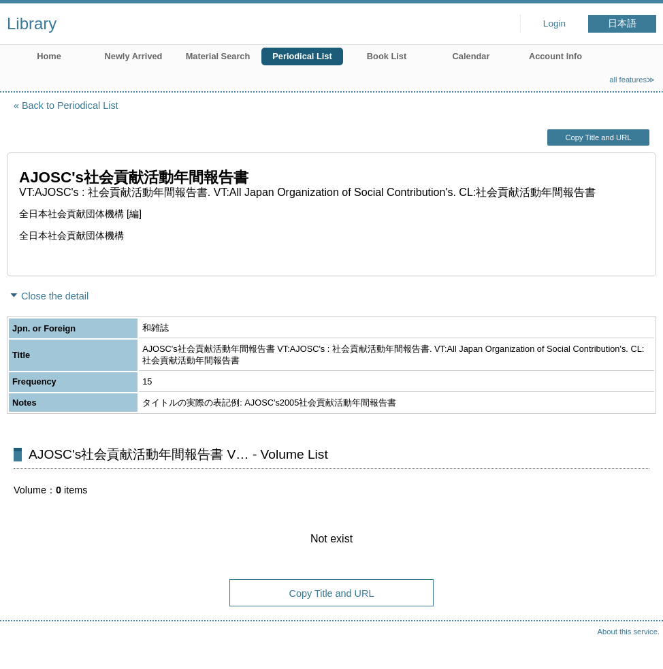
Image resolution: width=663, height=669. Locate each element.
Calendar (471, 56)
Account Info (555, 56)
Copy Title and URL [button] (598, 137)
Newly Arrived (134, 56)
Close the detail (54, 296)
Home (49, 56)
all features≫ (632, 80)
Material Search (218, 56)
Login (554, 23)
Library (31, 23)
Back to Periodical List (70, 105)
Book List (386, 56)
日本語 (622, 23)
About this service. (629, 631)
